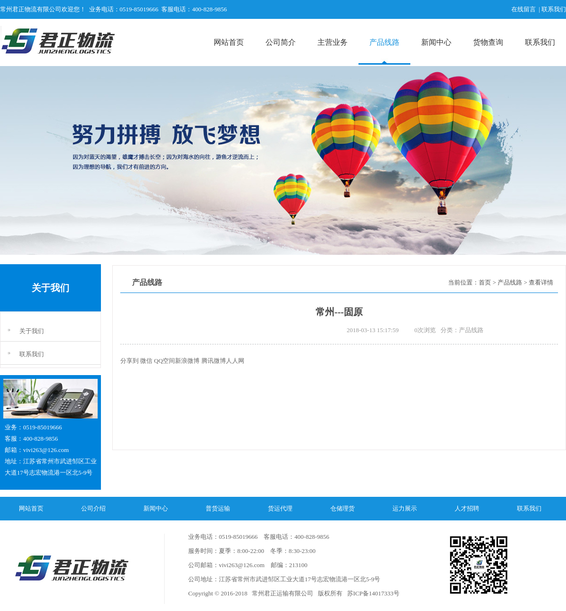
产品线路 (384, 42)
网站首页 (229, 42)
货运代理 (280, 508)
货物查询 (488, 42)
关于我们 (31, 331)
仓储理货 (342, 508)
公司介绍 (93, 508)
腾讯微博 (213, 360)
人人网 (235, 360)
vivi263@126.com (46, 449)
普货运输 (218, 508)
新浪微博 (187, 360)
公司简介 (281, 42)
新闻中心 (436, 42)
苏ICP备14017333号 (372, 593)
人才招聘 (467, 508)
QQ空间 (164, 360)
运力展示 (404, 508)
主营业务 (332, 42)
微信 (146, 360)
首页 (485, 282)
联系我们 (540, 42)
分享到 (129, 360)
